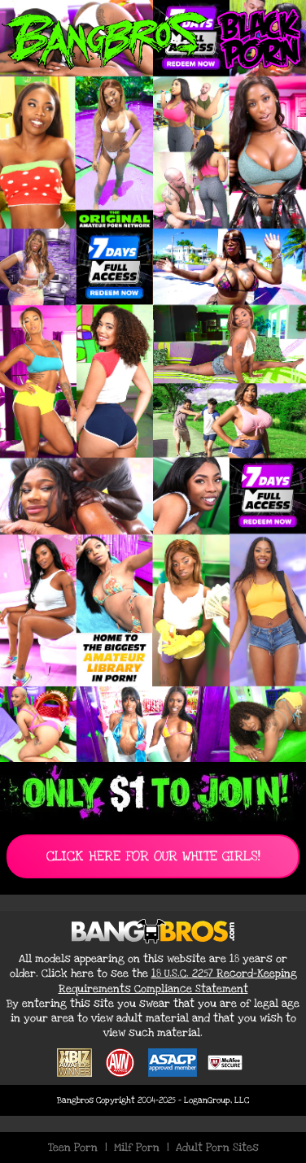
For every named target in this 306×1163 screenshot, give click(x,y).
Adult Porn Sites (217, 1147)
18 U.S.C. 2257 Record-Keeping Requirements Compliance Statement (178, 980)
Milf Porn (137, 1147)
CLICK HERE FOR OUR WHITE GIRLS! (153, 856)
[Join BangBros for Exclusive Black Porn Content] (153, 381)
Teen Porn (73, 1147)
